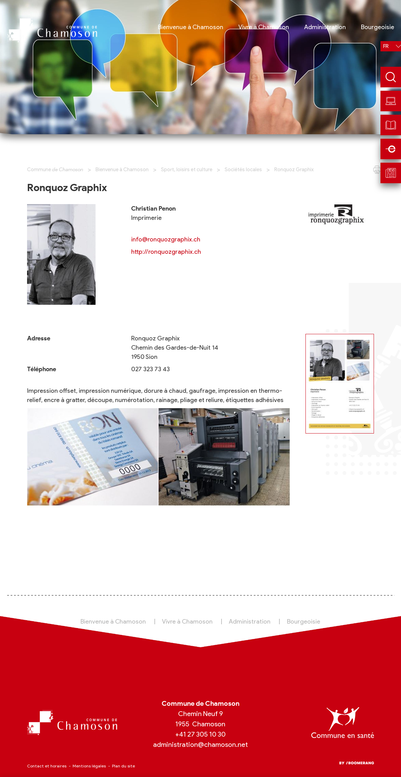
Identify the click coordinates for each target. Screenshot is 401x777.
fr (386, 46)
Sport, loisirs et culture (186, 169)
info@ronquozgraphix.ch (165, 239)
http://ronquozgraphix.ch (166, 251)
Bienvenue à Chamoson (122, 169)
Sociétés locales (243, 169)
